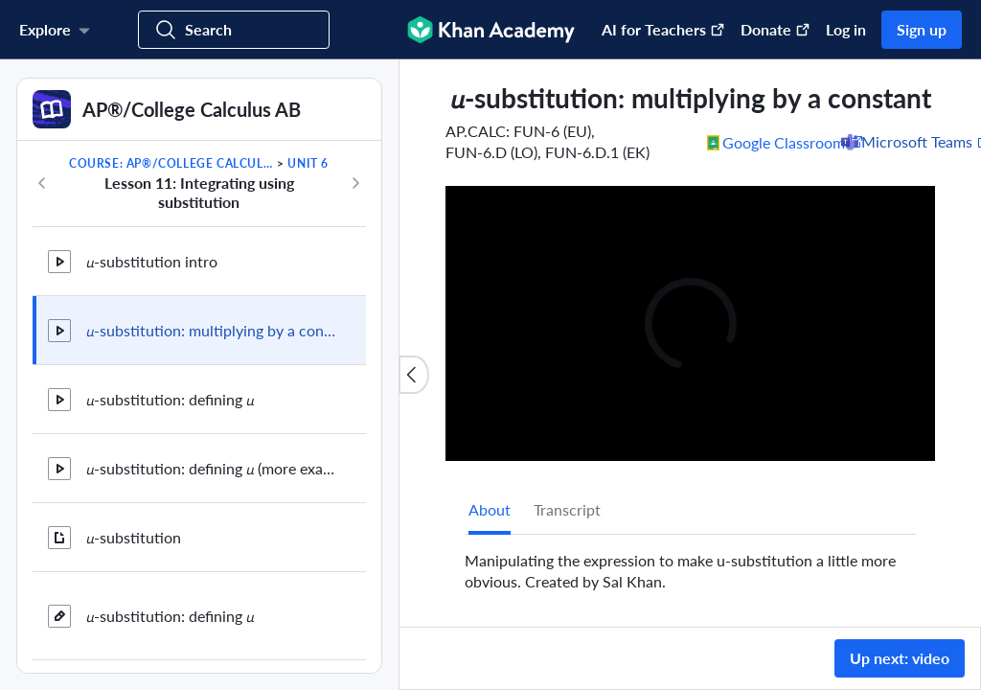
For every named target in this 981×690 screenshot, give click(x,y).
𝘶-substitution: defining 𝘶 (170, 399)
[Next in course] (355, 183)
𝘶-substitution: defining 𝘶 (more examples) (210, 468)
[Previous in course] (42, 183)
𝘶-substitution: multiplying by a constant (210, 330)
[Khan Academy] (491, 29)
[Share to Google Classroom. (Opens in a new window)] (785, 141)
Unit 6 (308, 163)
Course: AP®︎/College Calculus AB (171, 163)
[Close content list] (414, 375)
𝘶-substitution (133, 537)
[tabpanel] (690, 563)
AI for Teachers (663, 29)
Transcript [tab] (567, 509)
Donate (775, 29)
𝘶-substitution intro (151, 261)
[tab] (489, 509)
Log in (846, 29)
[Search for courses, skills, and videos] (234, 30)
